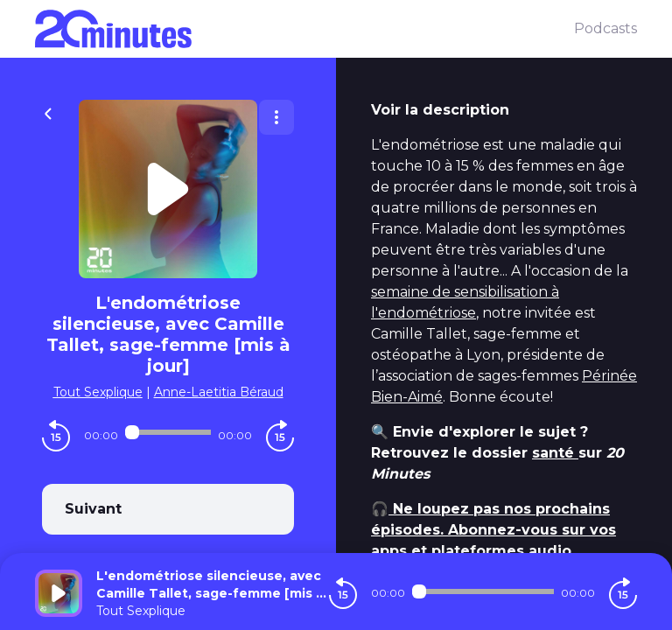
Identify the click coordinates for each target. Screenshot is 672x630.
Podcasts (605, 28)
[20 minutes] (304, 29)
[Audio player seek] (168, 432)
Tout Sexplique (98, 392)
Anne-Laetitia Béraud (219, 392)
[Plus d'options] (276, 117)
